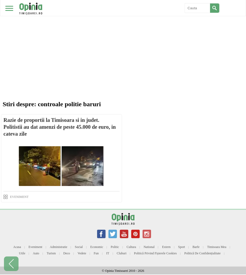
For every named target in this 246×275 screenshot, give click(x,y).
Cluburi (121, 253)
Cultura (131, 247)
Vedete (82, 253)
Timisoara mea (216, 247)
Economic (96, 247)
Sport (181, 247)
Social (79, 247)
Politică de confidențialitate (202, 253)
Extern (166, 247)
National (149, 247)
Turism (51, 253)
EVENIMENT (19, 197)
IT (107, 253)
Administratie (58, 247)
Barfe (196, 247)
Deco (66, 253)
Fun (96, 253)
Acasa (17, 247)
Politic (115, 247)
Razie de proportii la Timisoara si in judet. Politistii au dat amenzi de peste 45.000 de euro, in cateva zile (59, 127)
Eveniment (35, 247)
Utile (22, 253)
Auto (36, 253)
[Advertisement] (123, 40)
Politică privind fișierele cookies (155, 253)
